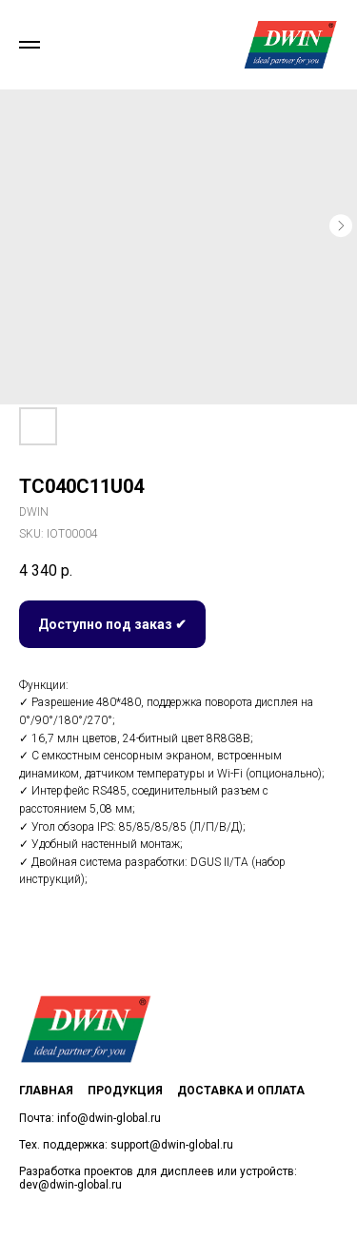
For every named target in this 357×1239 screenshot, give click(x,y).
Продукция (125, 1090)
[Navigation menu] (29, 45)
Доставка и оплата (241, 1090)
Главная (46, 1090)
